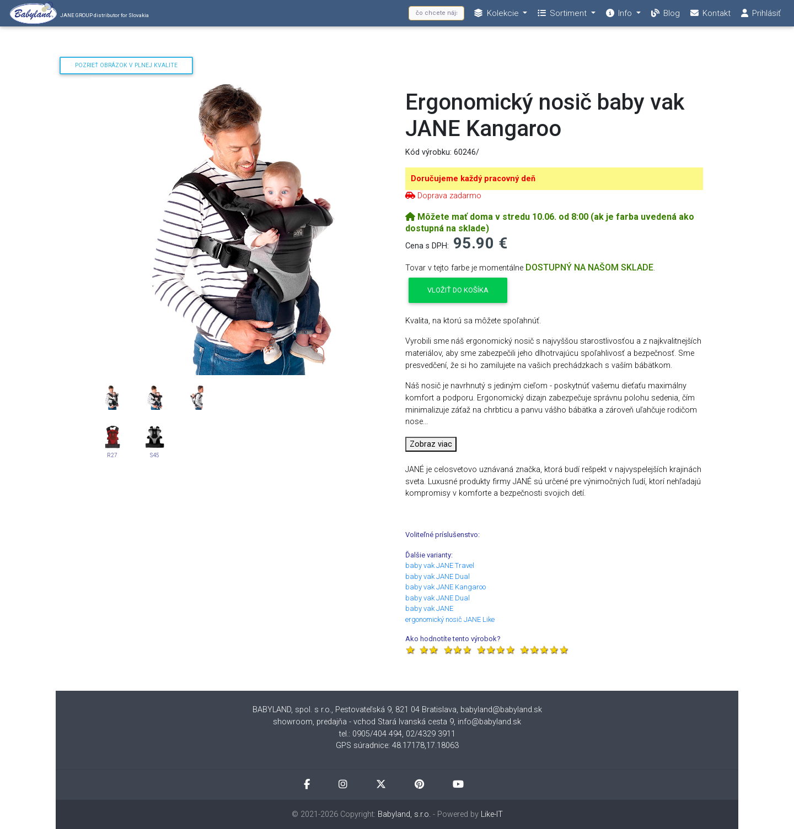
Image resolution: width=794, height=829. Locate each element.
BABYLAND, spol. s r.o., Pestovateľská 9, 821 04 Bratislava (355, 709)
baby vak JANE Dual (437, 576)
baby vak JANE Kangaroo (445, 587)
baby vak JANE (429, 608)
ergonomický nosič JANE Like (450, 619)
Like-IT (492, 814)
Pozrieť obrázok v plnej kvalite (126, 65)
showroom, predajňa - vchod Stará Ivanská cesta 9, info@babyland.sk (397, 722)
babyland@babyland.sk (501, 709)
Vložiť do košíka (458, 290)
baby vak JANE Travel (439, 565)
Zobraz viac (431, 444)
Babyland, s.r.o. (404, 814)
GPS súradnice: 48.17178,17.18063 (397, 745)
